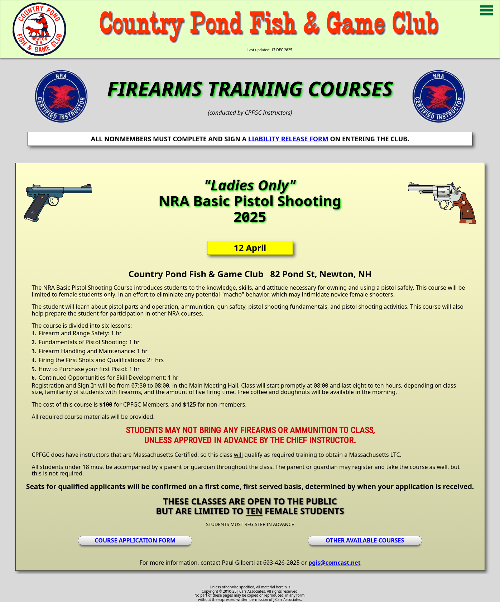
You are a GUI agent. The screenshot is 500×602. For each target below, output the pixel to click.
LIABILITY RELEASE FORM (288, 138)
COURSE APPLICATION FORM (135, 540)
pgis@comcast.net (334, 563)
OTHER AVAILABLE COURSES (365, 540)
